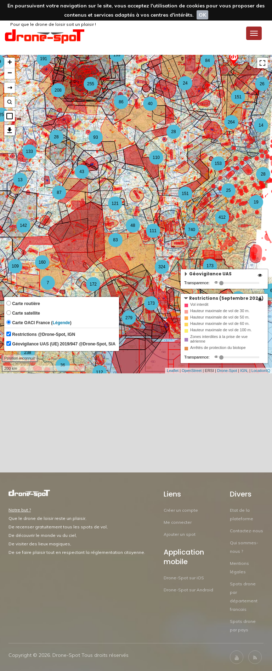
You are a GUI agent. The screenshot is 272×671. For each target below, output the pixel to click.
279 (128, 317)
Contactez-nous (246, 530)
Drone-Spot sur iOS (184, 577)
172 (93, 284)
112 (99, 372)
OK (202, 15)
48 (132, 225)
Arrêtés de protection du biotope (218, 347)
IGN (243, 370)
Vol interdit (199, 304)
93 (95, 137)
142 (23, 225)
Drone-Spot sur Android (188, 589)
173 (210, 265)
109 (15, 266)
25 (228, 190)
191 (43, 58)
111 (153, 230)
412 (222, 217)
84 (207, 60)
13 (20, 179)
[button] (9, 116)
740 (191, 229)
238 (27, 352)
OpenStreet (192, 370)
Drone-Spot (227, 370)
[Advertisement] (136, 422)
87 (59, 192)
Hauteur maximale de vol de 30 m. (220, 311)
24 (185, 83)
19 (256, 202)
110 (156, 157)
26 (262, 83)
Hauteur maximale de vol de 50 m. (220, 317)
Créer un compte (181, 510)
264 (231, 122)
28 (173, 131)
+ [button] (9, 63)
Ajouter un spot (180, 534)
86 (121, 101)
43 (81, 171)
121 (115, 203)
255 (90, 83)
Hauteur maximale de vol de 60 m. (220, 323)
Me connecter (178, 522)
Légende (61, 322)
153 (218, 163)
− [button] (9, 73)
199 (116, 54)
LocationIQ (260, 370)
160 (42, 262)
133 (29, 151)
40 (150, 103)
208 (58, 90)
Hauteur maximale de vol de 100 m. (221, 330)
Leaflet (172, 370)
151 (185, 193)
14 (261, 125)
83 (115, 239)
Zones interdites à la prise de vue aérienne (219, 338)
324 (161, 266)
